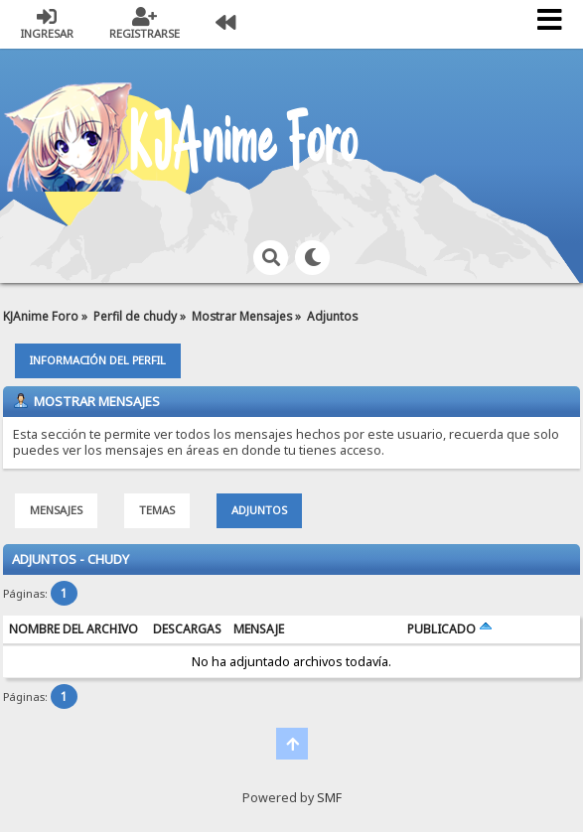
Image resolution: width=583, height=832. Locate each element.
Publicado (450, 629)
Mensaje (258, 629)
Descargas (187, 629)
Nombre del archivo (73, 629)
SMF (329, 797)
